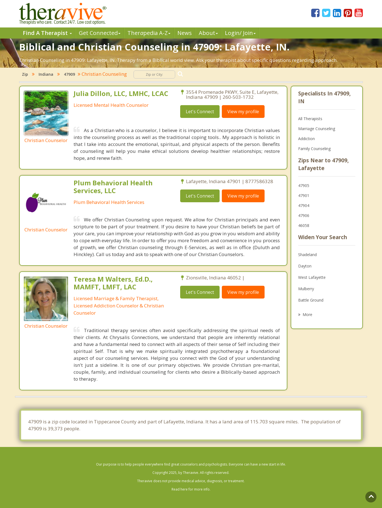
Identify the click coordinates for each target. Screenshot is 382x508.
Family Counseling (314, 148)
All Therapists (310, 118)
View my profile (243, 111)
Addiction (306, 138)
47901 (303, 195)
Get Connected (99, 33)
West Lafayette (312, 277)
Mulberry (306, 288)
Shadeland (307, 254)
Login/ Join (240, 33)
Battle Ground (310, 300)
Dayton (304, 266)
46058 (303, 225)
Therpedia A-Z (148, 33)
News (184, 33)
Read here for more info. (191, 489)
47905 (303, 185)
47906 (303, 215)
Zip (25, 74)
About (208, 33)
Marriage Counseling (316, 128)
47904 (303, 205)
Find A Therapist (47, 33)
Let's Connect (200, 111)
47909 (69, 74)
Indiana (46, 74)
